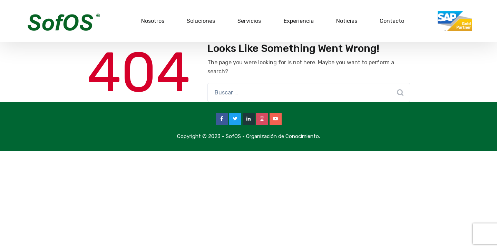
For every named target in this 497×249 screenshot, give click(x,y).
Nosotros (152, 21)
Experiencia (299, 21)
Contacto (392, 21)
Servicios (249, 21)
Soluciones (201, 21)
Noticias (346, 21)
